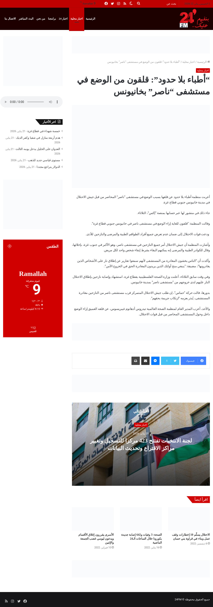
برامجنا (52, 18)
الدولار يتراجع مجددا (48, 166)
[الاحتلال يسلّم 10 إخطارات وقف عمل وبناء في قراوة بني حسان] (189, 519)
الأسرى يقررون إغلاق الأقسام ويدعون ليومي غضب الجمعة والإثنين (96, 538)
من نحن (40, 18)
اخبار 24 (63, 18)
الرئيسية (90, 18)
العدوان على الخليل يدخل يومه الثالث (38, 149)
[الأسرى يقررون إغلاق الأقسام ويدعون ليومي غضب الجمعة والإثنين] (93, 519)
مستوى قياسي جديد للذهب (44, 160)
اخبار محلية (77, 18)
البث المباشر (26, 18)
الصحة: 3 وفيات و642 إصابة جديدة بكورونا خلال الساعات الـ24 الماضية (141, 538)
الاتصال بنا (10, 18)
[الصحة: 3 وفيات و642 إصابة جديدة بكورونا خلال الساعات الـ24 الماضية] (141, 519)
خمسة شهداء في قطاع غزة (43, 131)
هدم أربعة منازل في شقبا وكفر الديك (38, 137)
